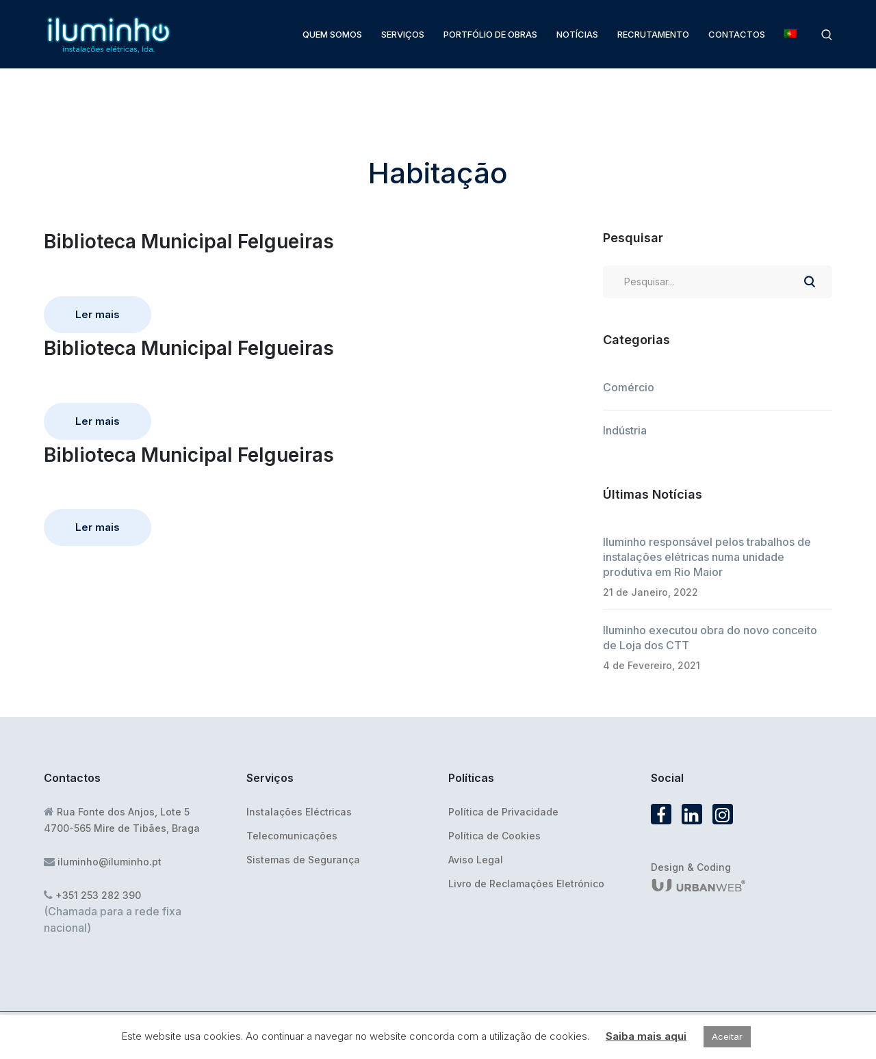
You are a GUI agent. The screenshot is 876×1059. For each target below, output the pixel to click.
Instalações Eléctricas (299, 812)
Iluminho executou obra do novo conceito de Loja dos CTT (710, 637)
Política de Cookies (494, 835)
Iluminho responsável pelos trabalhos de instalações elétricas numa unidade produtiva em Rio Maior (707, 557)
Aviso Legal (475, 859)
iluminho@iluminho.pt (109, 861)
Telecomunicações (291, 835)
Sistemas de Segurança (303, 859)
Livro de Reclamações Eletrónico (526, 883)
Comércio (628, 387)
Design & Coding (691, 867)
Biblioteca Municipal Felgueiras (189, 241)
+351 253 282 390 (98, 895)
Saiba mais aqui (646, 1036)
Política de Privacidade (503, 812)
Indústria (625, 430)
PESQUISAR (809, 281)
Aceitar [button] (727, 1036)
